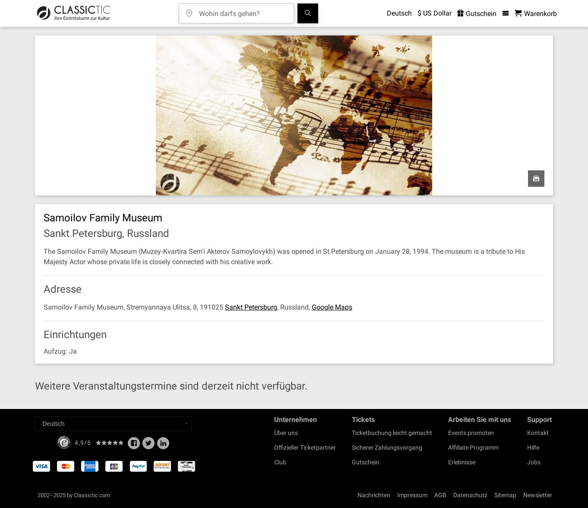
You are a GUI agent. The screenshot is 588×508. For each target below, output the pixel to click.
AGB (440, 495)
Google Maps (332, 307)
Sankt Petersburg (251, 307)
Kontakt (538, 432)
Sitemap (505, 495)
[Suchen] (307, 13)
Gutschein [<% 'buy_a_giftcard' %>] (476, 14)
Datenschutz (470, 495)
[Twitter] (148, 445)
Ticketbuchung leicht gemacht (392, 432)
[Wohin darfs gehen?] (242, 10)
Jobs (534, 462)
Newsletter (537, 495)
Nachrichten (373, 495)
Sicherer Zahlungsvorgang (387, 447)
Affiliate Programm (473, 447)
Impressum (412, 495)
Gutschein (365, 462)
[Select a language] (113, 423)
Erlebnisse (461, 462)
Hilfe (533, 447)
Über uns (286, 432)
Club (280, 462)
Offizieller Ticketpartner (305, 447)
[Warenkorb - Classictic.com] (536, 14)
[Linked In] (163, 445)
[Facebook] (133, 445)
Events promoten (471, 432)
